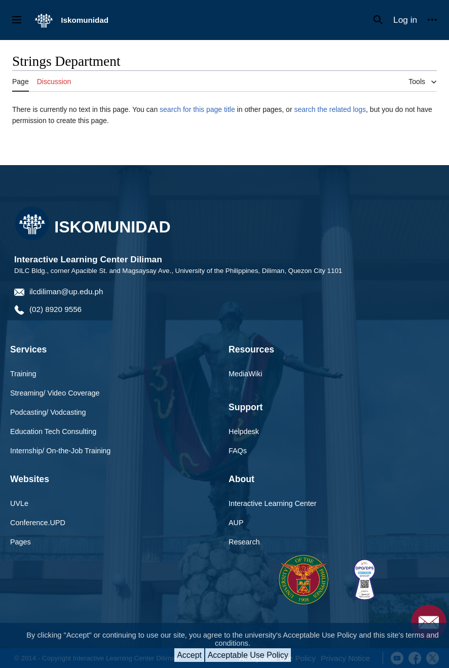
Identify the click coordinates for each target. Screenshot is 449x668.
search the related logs (330, 109)
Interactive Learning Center (273, 503)
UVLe (19, 503)
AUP (236, 523)
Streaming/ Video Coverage (55, 393)
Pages (20, 542)
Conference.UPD (37, 523)
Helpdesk (244, 431)
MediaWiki (245, 374)
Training (23, 374)
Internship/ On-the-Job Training (60, 451)
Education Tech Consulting (53, 431)
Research (244, 542)
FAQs (238, 451)
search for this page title (197, 109)
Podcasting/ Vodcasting (48, 412)
